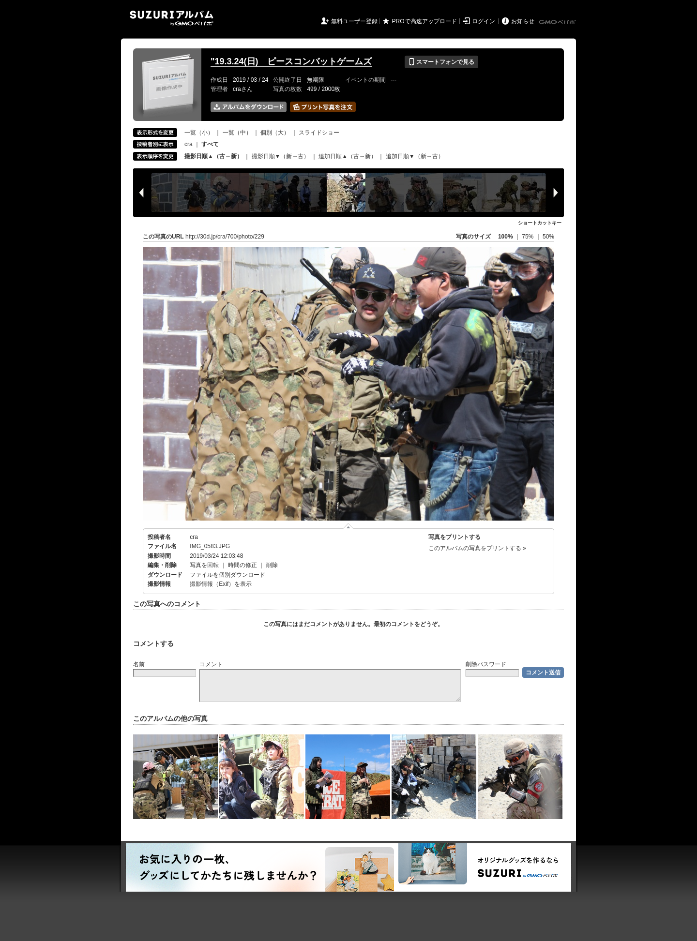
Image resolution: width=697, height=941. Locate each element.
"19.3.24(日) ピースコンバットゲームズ (291, 61)
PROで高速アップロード (424, 21)
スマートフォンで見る (441, 62)
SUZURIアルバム (171, 18)
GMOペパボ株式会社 (558, 22)
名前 (139, 664)
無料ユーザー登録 (354, 21)
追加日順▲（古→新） (347, 156)
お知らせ (522, 21)
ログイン (483, 21)
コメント (211, 664)
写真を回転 (204, 565)
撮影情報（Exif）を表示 (221, 584)
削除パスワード (486, 664)
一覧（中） (237, 132)
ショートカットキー (539, 222)
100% (506, 236)
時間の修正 (242, 565)
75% (528, 236)
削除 (272, 565)
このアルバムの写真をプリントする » (477, 548)
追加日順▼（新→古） (415, 156)
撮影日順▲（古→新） (213, 156)
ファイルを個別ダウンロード (227, 574)
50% (548, 236)
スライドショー (319, 132)
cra (188, 144)
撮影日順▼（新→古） (281, 156)
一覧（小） (198, 132)
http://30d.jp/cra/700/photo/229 (224, 236)
